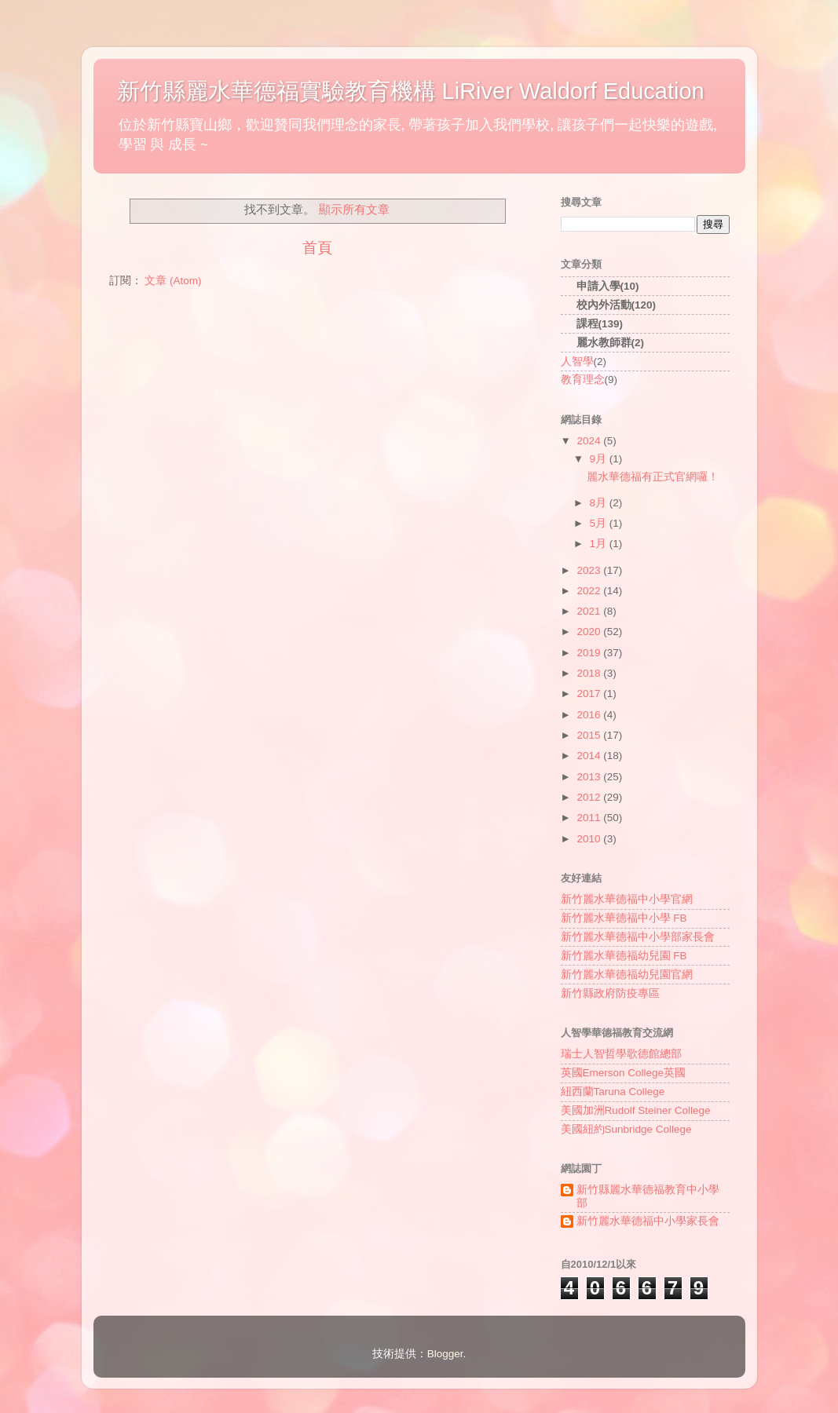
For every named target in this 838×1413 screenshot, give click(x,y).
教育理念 (583, 379)
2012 (589, 797)
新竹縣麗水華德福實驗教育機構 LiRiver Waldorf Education (410, 91)
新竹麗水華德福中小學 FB (624, 918)
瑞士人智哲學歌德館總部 (621, 1054)
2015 (589, 735)
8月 (599, 503)
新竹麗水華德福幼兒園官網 (627, 974)
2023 (589, 570)
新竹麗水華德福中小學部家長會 (638, 937)
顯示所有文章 (354, 209)
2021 (589, 611)
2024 (589, 441)
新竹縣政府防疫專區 (610, 993)
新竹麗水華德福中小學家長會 (647, 1221)
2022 (589, 591)
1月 (599, 544)
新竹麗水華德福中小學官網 (627, 899)
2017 (589, 693)
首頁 (317, 247)
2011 (589, 817)
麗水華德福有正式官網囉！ (653, 477)
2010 (589, 839)
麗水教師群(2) (610, 343)
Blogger (445, 1354)
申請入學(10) (607, 286)
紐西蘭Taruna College (613, 1091)
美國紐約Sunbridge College (626, 1129)
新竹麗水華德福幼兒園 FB (624, 956)
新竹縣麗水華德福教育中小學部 (647, 1196)
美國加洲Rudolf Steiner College (636, 1110)
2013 (589, 777)
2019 (589, 653)
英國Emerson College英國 (623, 1073)
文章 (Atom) (173, 281)
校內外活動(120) (616, 305)
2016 (589, 715)
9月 (599, 459)
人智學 (577, 361)
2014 (589, 755)
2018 (589, 673)
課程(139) (600, 324)
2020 (589, 631)
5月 (599, 523)
